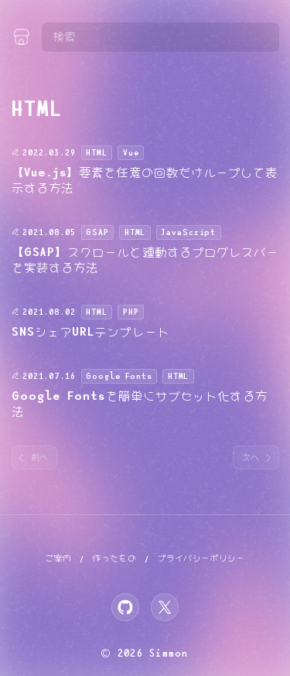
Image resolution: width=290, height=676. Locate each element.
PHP (131, 312)
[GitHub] (125, 607)
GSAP (97, 233)
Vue (131, 153)
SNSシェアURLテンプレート (90, 332)
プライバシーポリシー (201, 558)
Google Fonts (119, 377)
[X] (165, 607)
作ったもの (114, 558)
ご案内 (58, 558)
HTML (96, 153)
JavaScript (188, 233)
